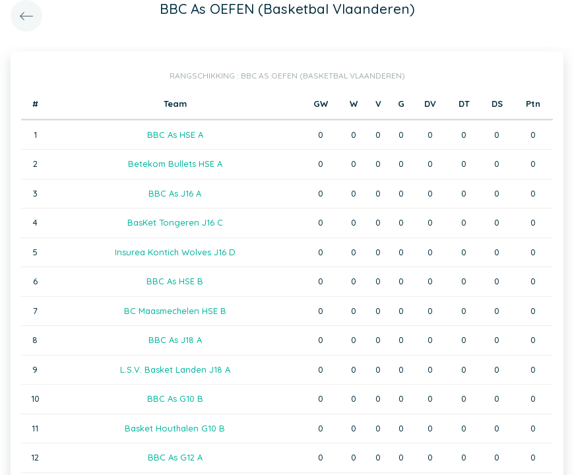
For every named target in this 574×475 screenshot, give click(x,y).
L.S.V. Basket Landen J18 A (175, 369)
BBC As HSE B (174, 281)
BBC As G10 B (175, 398)
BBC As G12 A (175, 457)
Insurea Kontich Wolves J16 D (175, 252)
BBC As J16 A (174, 193)
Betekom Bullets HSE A (175, 163)
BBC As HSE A (175, 134)
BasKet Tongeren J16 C (175, 222)
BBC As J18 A (175, 339)
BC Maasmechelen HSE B (175, 310)
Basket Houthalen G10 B (175, 428)
